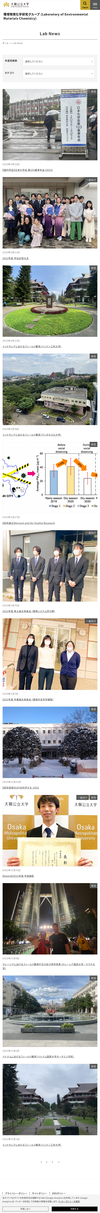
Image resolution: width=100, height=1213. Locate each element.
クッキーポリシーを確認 (69, 1201)
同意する (75, 1208)
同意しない (25, 1208)
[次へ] (59, 1162)
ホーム (5, 43)
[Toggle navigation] (95, 5)
